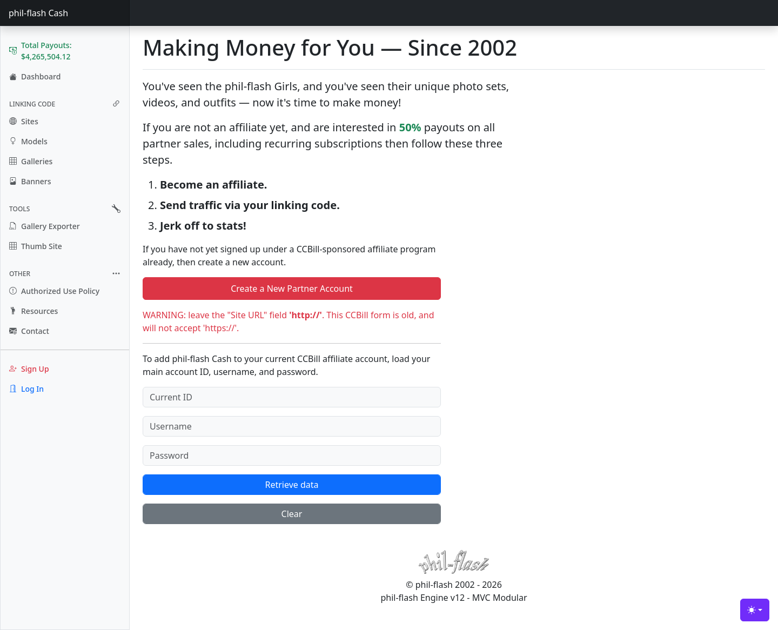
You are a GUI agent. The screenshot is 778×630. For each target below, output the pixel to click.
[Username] (292, 426)
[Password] (292, 455)
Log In (26, 389)
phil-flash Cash (38, 13)
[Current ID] (292, 397)
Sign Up (29, 369)
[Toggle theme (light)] (754, 610)
